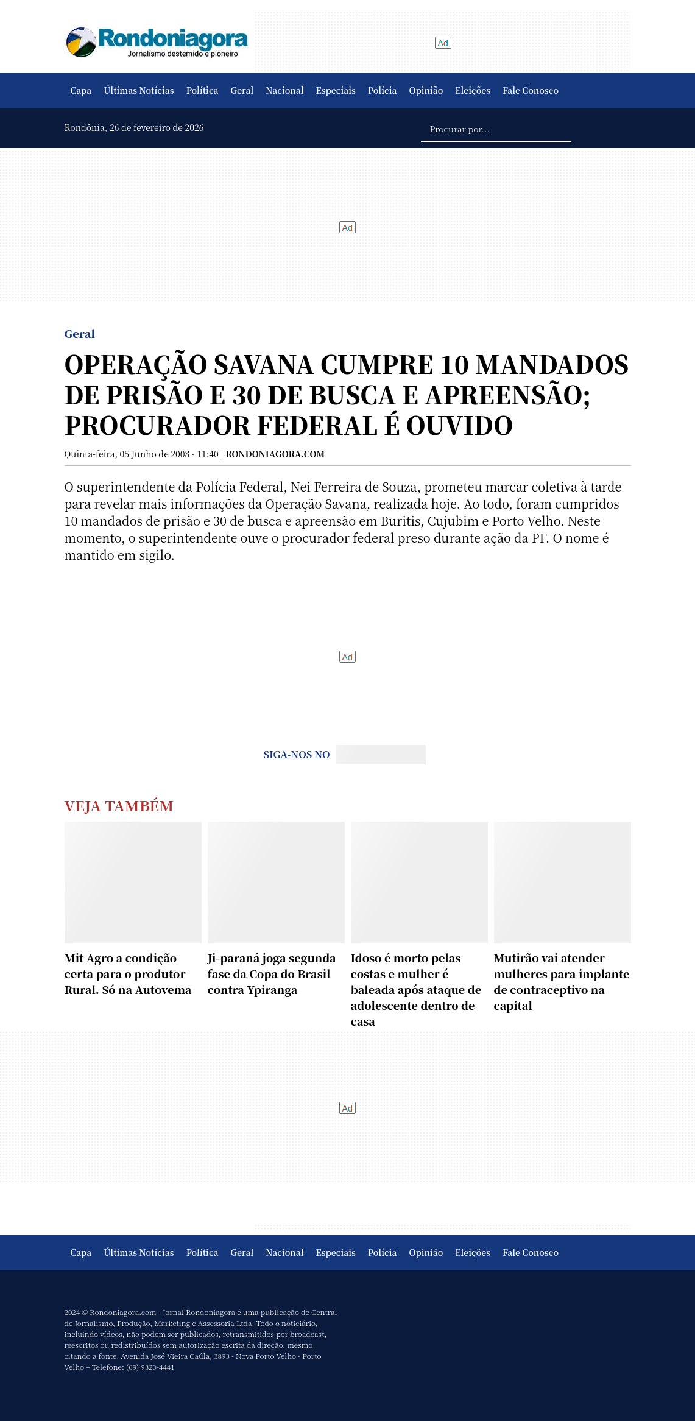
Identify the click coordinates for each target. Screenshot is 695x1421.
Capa (81, 90)
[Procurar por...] (496, 128)
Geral (242, 90)
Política (202, 90)
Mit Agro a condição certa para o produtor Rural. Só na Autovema (128, 973)
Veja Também (119, 805)
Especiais (336, 90)
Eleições (472, 90)
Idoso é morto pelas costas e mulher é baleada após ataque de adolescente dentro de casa (416, 989)
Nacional (284, 90)
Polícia (382, 90)
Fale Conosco (531, 90)
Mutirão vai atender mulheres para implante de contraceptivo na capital (562, 981)
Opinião (426, 90)
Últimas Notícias (139, 90)
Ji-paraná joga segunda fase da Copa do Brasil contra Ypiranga (272, 973)
